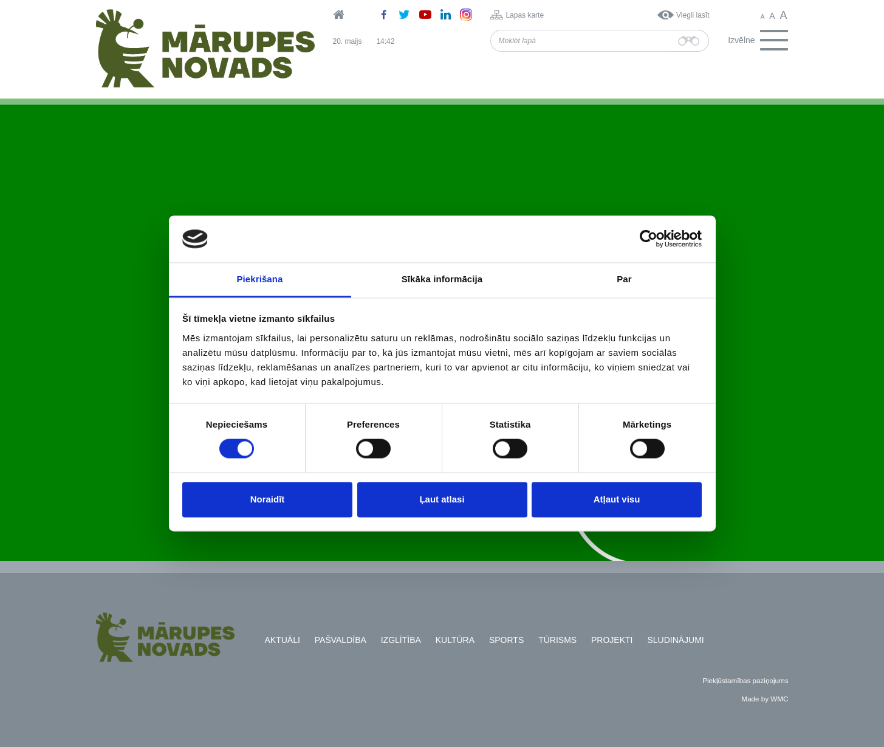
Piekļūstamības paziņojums (745, 680)
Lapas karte (524, 15)
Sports (506, 640)
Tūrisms (557, 640)
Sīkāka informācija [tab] (442, 279)
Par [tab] (624, 279)
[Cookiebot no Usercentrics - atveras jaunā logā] (648, 239)
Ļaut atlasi (441, 499)
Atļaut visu (617, 499)
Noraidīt (267, 499)
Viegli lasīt (692, 15)
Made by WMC (764, 699)
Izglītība (401, 640)
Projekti (611, 640)
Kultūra (455, 640)
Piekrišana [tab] (259, 279)
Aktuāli (282, 640)
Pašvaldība (340, 640)
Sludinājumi (675, 640)
